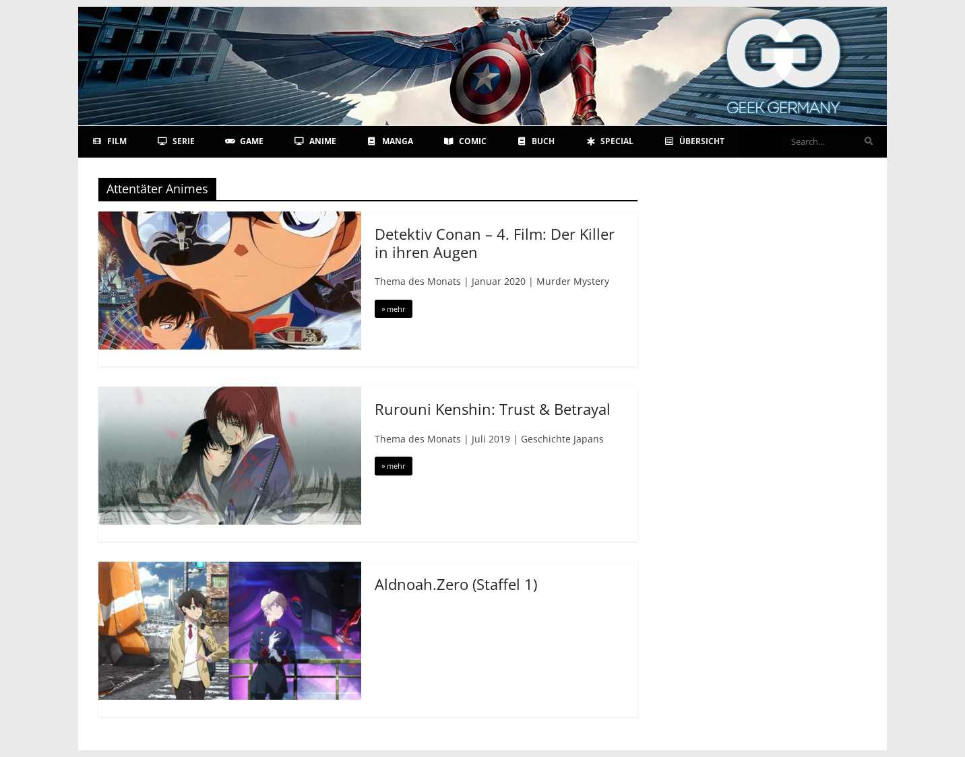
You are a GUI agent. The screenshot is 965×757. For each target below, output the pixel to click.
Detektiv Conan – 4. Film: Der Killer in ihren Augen (495, 242)
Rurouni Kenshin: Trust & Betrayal (493, 409)
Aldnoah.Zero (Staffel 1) (456, 584)
